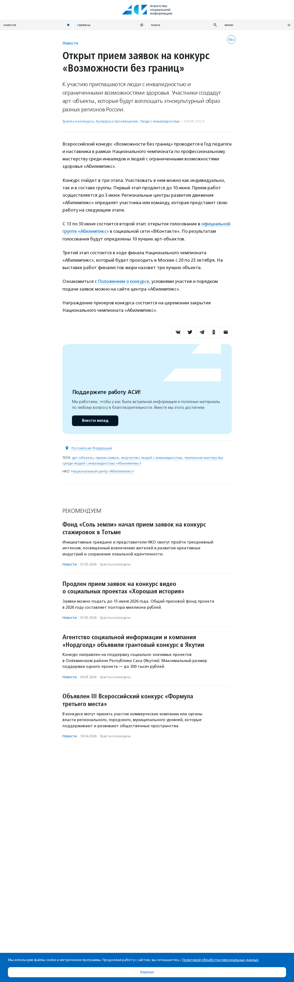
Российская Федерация (91, 447)
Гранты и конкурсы (78, 121)
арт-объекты (83, 457)
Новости (70, 43)
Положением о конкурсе (124, 281)
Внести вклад (95, 420)
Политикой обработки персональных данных (221, 960)
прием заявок (107, 457)
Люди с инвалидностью (160, 121)
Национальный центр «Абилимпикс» (102, 470)
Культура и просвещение (117, 121)
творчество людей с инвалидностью (151, 457)
